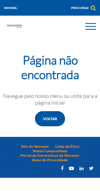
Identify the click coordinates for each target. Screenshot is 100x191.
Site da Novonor (35, 146)
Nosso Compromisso (50, 151)
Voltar (50, 118)
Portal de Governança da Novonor (50, 155)
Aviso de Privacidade (50, 160)
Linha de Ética (67, 146)
